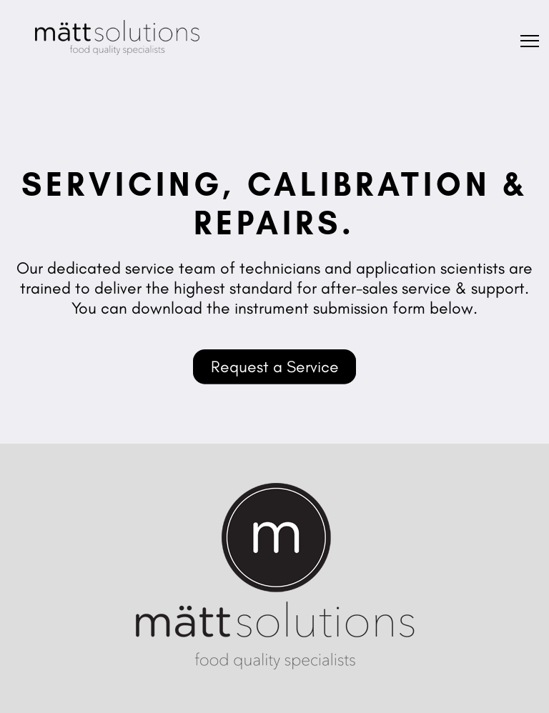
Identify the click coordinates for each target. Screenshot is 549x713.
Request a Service (275, 366)
